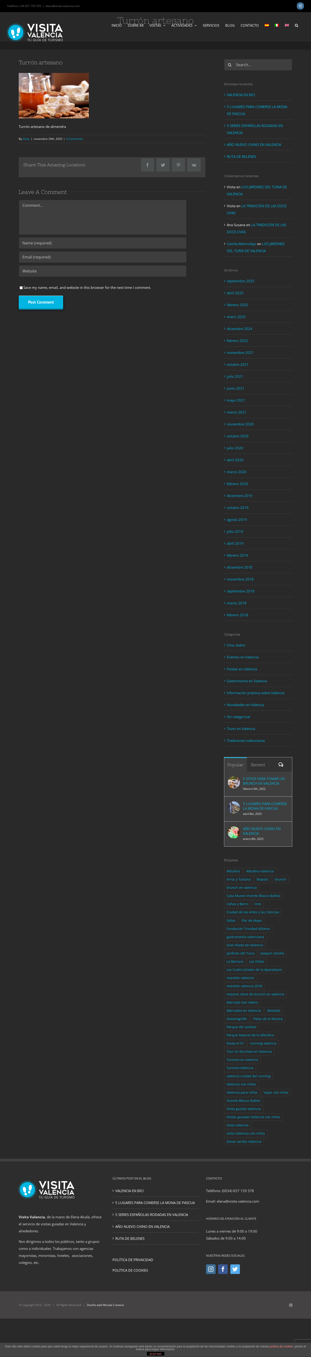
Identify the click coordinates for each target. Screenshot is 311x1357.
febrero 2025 (237, 304)
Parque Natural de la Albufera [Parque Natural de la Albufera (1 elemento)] (250, 1035)
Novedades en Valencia (245, 704)
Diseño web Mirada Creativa (105, 1305)
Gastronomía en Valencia (247, 680)
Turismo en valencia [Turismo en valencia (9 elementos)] (242, 1060)
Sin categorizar (238, 716)
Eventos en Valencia (243, 657)
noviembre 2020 (240, 424)
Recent (258, 764)
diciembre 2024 (239, 328)
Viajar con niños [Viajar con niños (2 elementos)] (276, 1092)
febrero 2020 (237, 483)
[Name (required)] (103, 243)
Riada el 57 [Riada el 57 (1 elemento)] (235, 1043)
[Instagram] (211, 1269)
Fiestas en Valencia (242, 669)
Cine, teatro (236, 645)
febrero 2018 (237, 615)
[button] (296, 25)
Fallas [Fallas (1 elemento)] (231, 920)
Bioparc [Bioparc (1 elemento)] (263, 879)
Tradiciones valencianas (246, 740)
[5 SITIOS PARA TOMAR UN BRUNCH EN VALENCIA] (234, 779)
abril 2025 (235, 292)
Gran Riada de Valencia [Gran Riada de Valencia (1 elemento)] (245, 945)
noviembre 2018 (240, 579)
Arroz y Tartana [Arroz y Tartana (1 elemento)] (239, 879)
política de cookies (281, 1346)
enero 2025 (236, 316)
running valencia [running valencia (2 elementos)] (263, 1043)
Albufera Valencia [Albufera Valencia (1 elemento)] (260, 871)
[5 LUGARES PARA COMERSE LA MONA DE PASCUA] (234, 804)
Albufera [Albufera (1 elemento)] (233, 871)
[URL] (103, 271)
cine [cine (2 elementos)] (257, 904)
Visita (26, 139)
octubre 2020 (238, 436)
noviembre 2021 (240, 352)
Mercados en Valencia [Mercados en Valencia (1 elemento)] (244, 1011)
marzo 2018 (236, 603)
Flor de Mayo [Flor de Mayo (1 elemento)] (252, 920)
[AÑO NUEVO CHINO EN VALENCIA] (234, 829)
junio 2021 (235, 388)
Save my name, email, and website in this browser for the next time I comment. (87, 287)
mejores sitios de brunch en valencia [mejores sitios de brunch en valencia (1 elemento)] (255, 994)
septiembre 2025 (240, 281)
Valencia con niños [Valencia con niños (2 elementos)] (241, 1084)
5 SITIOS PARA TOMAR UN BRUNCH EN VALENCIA (264, 781)
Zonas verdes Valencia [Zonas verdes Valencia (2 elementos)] (244, 1141)
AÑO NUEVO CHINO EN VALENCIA (254, 144)
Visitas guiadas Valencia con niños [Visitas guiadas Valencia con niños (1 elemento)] (253, 1117)
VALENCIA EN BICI (241, 94)
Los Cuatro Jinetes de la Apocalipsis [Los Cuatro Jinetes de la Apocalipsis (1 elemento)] (254, 970)
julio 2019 (235, 531)
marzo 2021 (236, 412)
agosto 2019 (237, 519)
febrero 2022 (237, 340)
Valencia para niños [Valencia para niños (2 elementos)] (242, 1092)
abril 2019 (235, 543)
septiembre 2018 (240, 591)
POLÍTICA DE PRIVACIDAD (132, 1259)
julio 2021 (235, 376)
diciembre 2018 (239, 567)
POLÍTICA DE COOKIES (130, 1270)
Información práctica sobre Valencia (255, 692)
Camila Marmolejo (241, 243)
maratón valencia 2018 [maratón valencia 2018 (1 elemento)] (244, 986)
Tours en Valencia (241, 728)
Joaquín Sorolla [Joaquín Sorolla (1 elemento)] (272, 953)
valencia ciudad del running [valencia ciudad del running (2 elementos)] (249, 1076)
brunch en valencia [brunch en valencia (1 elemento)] (242, 887)
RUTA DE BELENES (241, 156)
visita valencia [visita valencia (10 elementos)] (238, 1125)
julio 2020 (235, 448)
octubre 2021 (238, 364)
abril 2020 (235, 459)
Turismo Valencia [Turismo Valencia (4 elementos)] (240, 1068)
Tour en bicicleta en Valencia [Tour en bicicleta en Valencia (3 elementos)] (249, 1051)
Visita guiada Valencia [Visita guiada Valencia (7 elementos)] (244, 1109)
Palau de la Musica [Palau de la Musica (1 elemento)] (268, 1019)
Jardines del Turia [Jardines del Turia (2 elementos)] (240, 953)
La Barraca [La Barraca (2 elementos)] (235, 961)
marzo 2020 (236, 471)
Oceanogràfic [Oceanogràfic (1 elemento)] (237, 1019)
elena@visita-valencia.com (62, 6)
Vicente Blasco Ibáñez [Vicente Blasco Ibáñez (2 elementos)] (243, 1101)
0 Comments (74, 139)
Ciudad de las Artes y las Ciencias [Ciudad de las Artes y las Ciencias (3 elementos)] (253, 912)
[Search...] (258, 65)
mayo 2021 (236, 400)
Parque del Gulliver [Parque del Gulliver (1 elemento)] (242, 1027)
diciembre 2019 (239, 495)
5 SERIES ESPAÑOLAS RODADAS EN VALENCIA (151, 1214)
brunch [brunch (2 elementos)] (280, 879)
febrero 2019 (237, 555)
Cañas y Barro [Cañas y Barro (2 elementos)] (237, 904)
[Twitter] (235, 1269)
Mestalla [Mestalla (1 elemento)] (273, 1011)
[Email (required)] (103, 257)
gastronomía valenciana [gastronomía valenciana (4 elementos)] (245, 937)
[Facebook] (223, 1269)
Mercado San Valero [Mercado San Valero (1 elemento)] (242, 1002)
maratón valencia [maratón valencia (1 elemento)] (240, 978)
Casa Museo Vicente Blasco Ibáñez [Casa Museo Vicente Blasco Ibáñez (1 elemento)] (253, 896)
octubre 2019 (238, 507)
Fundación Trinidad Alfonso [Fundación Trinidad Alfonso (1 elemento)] (248, 929)
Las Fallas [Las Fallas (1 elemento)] (256, 961)
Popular (235, 764)
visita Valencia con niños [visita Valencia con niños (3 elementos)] (246, 1133)
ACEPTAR (155, 1354)
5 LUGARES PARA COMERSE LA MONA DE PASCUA (265, 806)
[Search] (230, 65)
